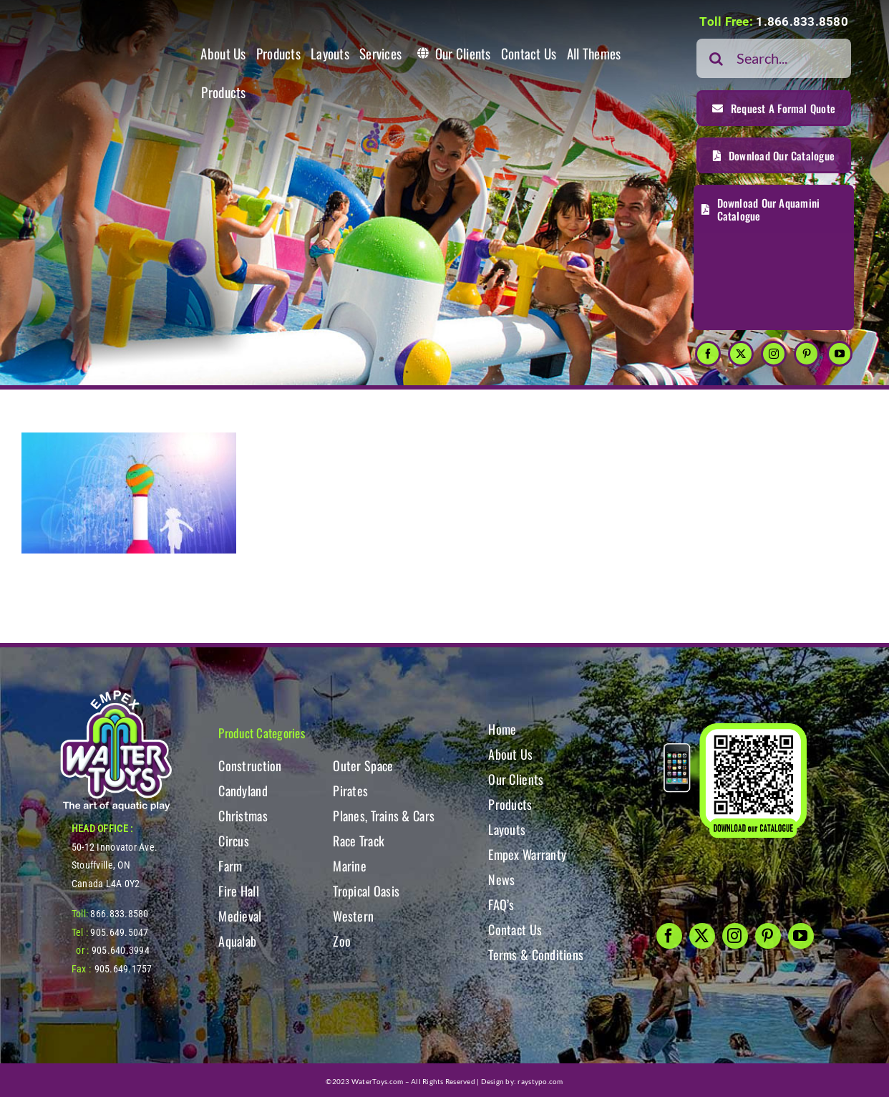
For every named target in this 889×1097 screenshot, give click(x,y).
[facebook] (708, 354)
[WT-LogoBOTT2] (116, 694)
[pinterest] (807, 354)
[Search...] (773, 58)
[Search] (716, 58)
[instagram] (774, 354)
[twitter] (741, 354)
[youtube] (839, 354)
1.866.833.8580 (802, 21)
